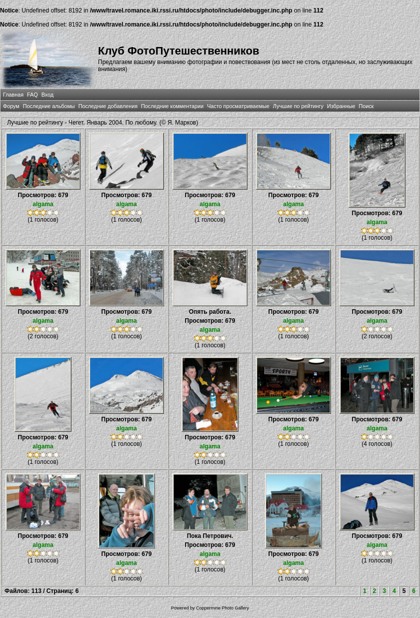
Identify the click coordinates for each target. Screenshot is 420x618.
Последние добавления (108, 106)
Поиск (366, 106)
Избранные (341, 106)
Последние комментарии (172, 106)
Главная (13, 95)
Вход (48, 95)
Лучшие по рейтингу (298, 106)
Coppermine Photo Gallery (222, 607)
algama (42, 204)
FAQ (32, 95)
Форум (11, 106)
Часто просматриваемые (238, 106)
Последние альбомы (49, 106)
